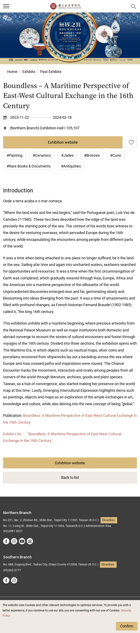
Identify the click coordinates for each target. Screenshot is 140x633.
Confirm (126, 626)
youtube (22, 541)
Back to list (70, 477)
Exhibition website (63, 142)
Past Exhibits (50, 71)
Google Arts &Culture (30, 541)
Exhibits (28, 71)
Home (12, 71)
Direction (108, 520)
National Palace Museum (65, 6)
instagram (14, 541)
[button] (6, 6)
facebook (6, 541)
